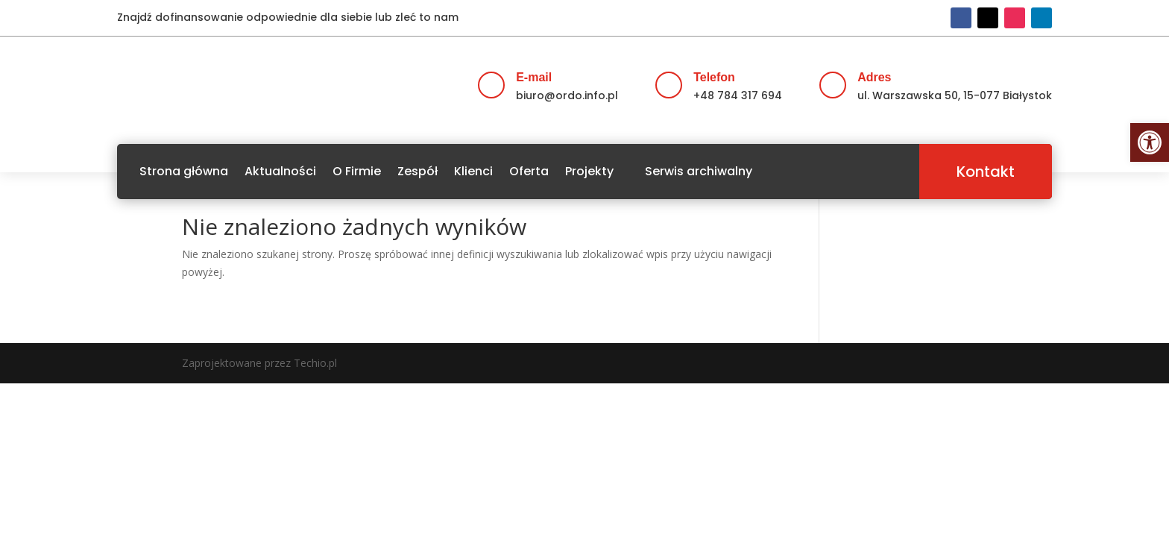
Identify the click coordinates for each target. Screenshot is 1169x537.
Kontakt (986, 171)
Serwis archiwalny (698, 171)
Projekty (589, 171)
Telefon (714, 77)
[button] (1149, 142)
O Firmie (357, 171)
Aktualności (280, 171)
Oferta (529, 171)
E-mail (534, 77)
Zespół (417, 171)
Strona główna (183, 171)
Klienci (473, 171)
